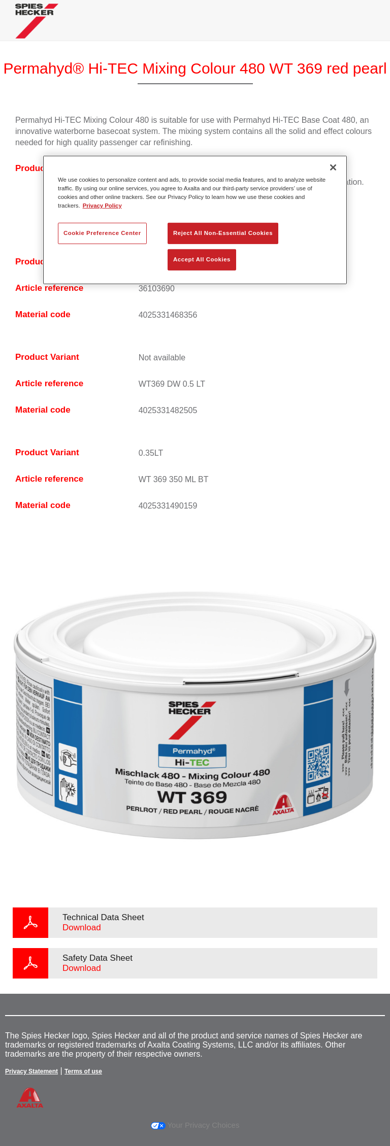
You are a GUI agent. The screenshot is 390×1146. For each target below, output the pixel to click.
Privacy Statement (31, 1071)
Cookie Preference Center (102, 233)
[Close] (333, 167)
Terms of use (83, 1071)
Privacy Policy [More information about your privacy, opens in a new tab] (102, 206)
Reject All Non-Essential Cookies (223, 233)
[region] (195, 220)
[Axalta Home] (36, 29)
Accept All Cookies (202, 259)
